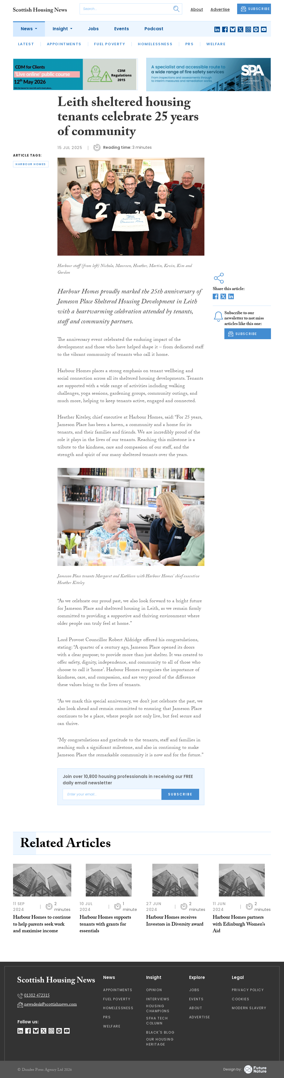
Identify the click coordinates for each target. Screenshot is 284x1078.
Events (121, 29)
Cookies (240, 999)
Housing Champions (157, 1008)
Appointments (64, 44)
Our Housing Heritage (160, 1042)
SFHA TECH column (157, 1021)
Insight (61, 29)
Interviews (158, 999)
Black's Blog (160, 1032)
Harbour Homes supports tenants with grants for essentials (105, 925)
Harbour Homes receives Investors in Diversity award (175, 921)
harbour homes (31, 164)
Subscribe (180, 794)
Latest (26, 44)
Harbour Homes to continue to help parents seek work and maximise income (42, 925)
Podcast (153, 29)
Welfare (215, 44)
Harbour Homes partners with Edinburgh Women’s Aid (239, 925)
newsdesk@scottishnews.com (50, 1005)
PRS (189, 44)
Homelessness (155, 44)
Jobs (93, 29)
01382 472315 (37, 996)
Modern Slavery (249, 1008)
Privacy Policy (248, 990)
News (27, 29)
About (197, 9)
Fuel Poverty (109, 44)
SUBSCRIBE (255, 8)
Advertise (220, 9)
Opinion (154, 990)
